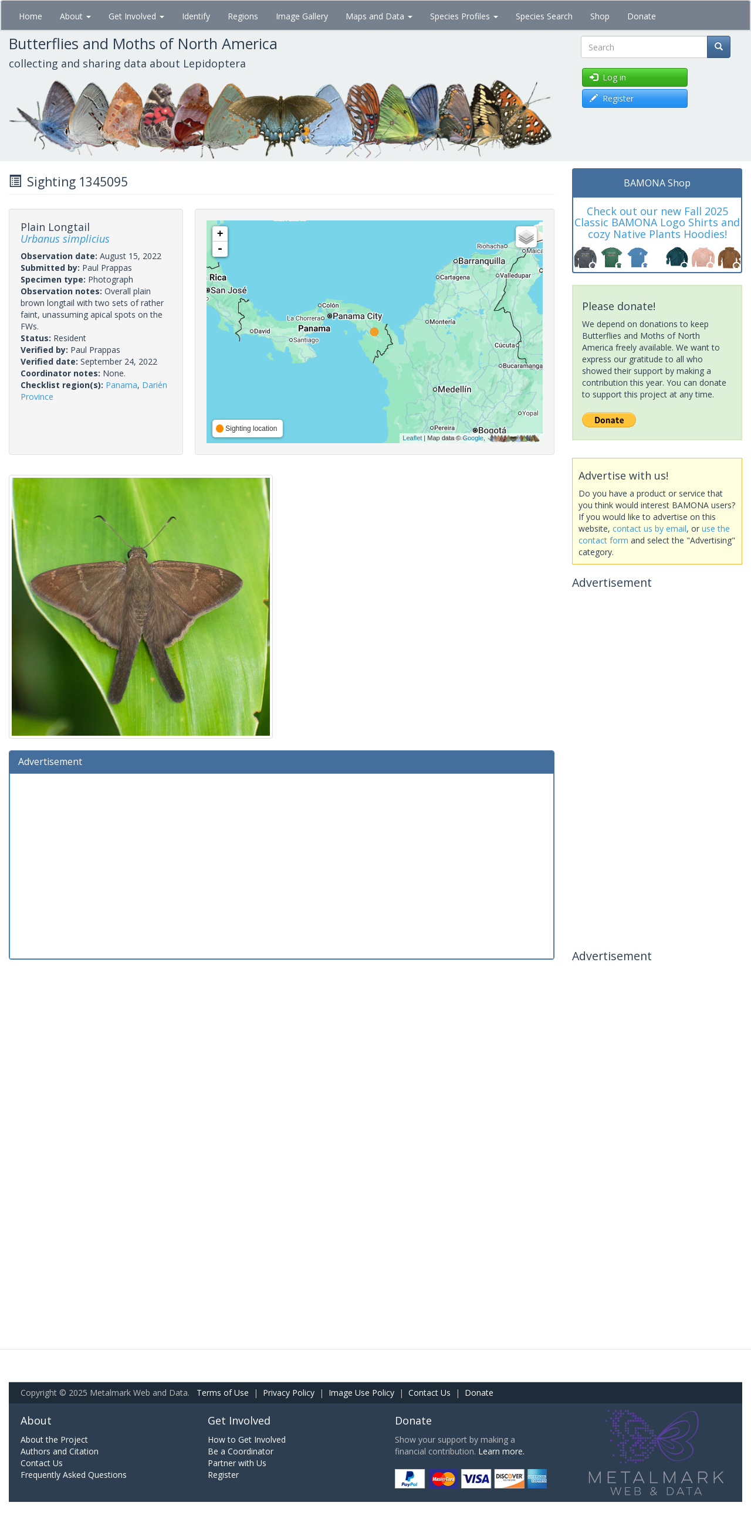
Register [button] (612, 98)
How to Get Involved (247, 1439)
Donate (641, 16)
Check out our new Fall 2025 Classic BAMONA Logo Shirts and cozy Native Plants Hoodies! (657, 223)
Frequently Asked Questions (74, 1474)
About (75, 16)
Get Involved (136, 16)
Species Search (544, 16)
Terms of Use (223, 1392)
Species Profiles (464, 16)
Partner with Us (237, 1462)
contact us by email (649, 528)
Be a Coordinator (240, 1451)
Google (472, 437)
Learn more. (501, 1451)
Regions (243, 16)
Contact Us (429, 1392)
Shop (600, 16)
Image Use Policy (361, 1392)
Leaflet (412, 437)
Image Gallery (302, 16)
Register (223, 1474)
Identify (196, 16)
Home (30, 16)
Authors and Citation (60, 1451)
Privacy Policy (288, 1392)
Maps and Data (379, 16)
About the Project (54, 1439)
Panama (121, 384)
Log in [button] (608, 77)
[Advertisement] (281, 865)
